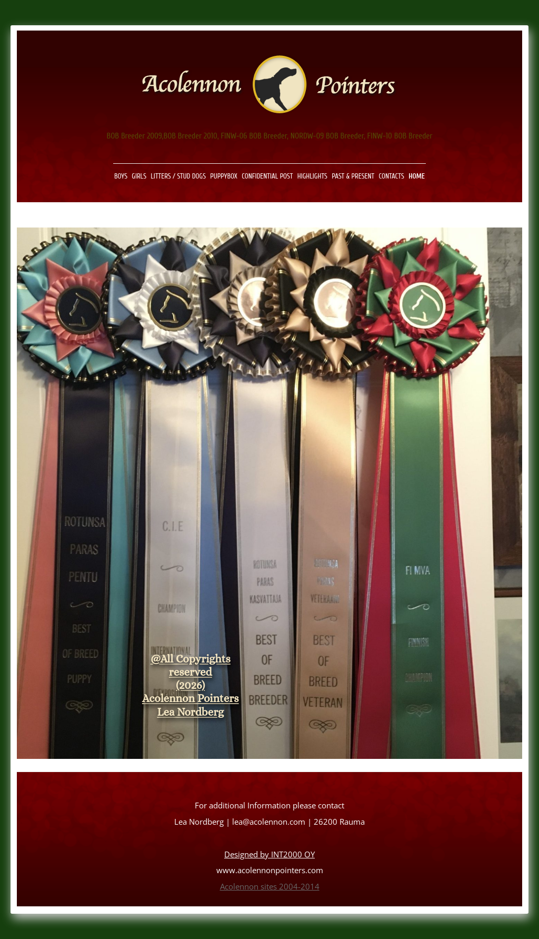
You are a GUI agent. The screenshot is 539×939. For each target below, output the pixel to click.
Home (416, 176)
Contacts (391, 176)
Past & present (353, 176)
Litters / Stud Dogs (178, 176)
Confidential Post (267, 176)
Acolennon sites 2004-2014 (270, 886)
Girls (139, 176)
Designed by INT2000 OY (269, 854)
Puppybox (223, 176)
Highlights (312, 176)
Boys (120, 176)
